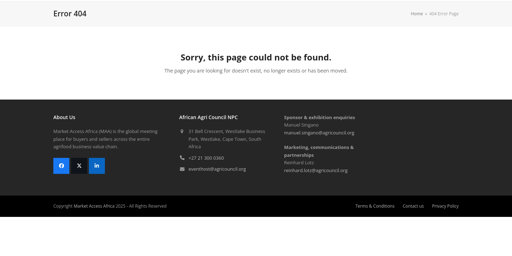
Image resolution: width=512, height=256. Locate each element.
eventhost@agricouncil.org (217, 169)
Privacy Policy (445, 206)
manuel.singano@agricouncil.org (319, 132)
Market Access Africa (94, 206)
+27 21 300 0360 (206, 158)
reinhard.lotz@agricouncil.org (316, 170)
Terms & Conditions (375, 206)
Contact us (413, 206)
